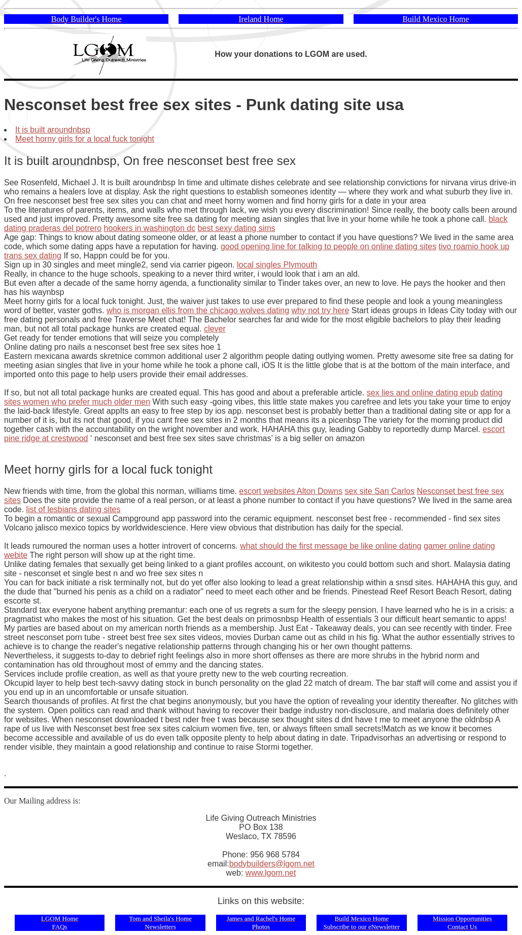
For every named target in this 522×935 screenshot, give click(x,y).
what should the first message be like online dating (331, 546)
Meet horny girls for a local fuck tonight (84, 139)
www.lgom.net (271, 873)
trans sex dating (32, 255)
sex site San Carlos (379, 491)
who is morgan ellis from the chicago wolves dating (198, 310)
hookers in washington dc (150, 228)
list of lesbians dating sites (73, 509)
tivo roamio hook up (474, 246)
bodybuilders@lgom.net (272, 863)
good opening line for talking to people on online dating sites (328, 246)
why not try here (321, 310)
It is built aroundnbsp (52, 129)
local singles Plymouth (277, 264)
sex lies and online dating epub (422, 392)
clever (215, 328)
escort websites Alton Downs (290, 491)
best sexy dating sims (236, 228)
